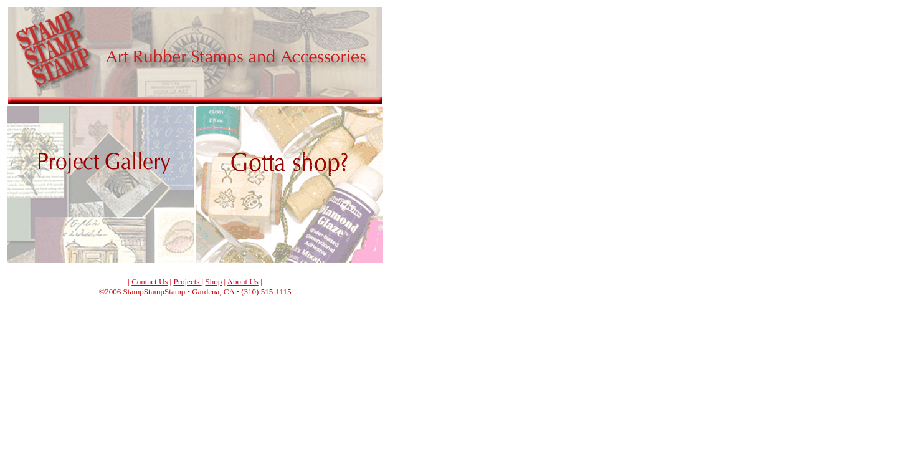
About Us (243, 281)
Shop (213, 281)
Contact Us (149, 281)
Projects (187, 281)
